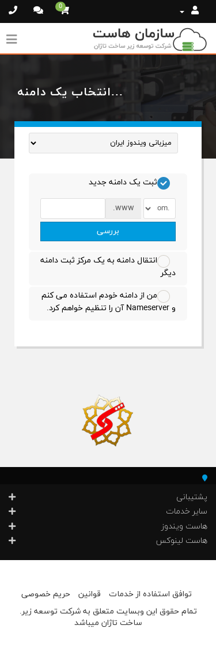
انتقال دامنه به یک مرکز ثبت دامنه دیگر (108, 267)
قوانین (89, 594)
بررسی (108, 231)
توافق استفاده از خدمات (150, 594)
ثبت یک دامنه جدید (129, 183)
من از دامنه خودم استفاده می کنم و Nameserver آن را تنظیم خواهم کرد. (108, 302)
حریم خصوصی (45, 594)
